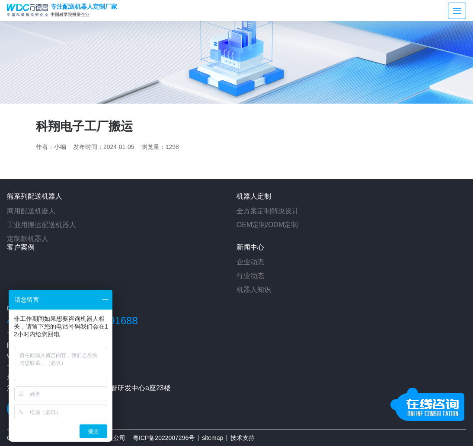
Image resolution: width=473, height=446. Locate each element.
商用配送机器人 (31, 211)
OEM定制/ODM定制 (267, 224)
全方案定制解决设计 (267, 211)
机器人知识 (253, 289)
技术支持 (242, 437)
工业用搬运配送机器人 (41, 224)
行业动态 (250, 275)
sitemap (212, 437)
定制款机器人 (27, 238)
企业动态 (250, 262)
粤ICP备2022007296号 (164, 437)
